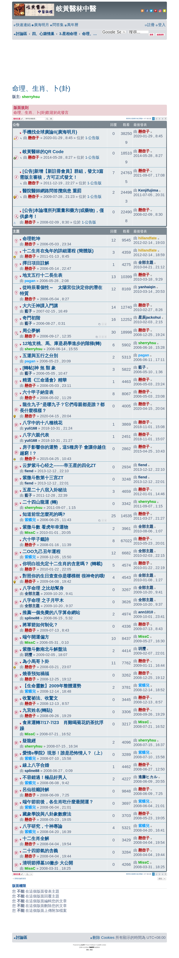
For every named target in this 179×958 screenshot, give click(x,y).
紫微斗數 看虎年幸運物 (45, 527)
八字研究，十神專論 (42, 826)
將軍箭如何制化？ (40, 624)
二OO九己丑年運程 (41, 551)
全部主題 (145, 262)
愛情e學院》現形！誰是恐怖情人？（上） (63, 752)
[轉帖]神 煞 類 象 (39, 367)
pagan (30, 281)
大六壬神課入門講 (40, 305)
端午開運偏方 (35, 637)
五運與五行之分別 (40, 355)
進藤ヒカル (147, 777)
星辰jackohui (149, 317)
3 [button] (159, 118)
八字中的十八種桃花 (42, 422)
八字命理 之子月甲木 (43, 600)
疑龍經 (29, 740)
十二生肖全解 (35, 838)
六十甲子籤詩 (35, 539)
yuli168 (31, 428)
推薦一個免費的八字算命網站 (51, 612)
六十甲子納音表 (37, 392)
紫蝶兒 (30, 520)
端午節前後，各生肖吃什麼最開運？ (57, 801)
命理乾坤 (35, 238)
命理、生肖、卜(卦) (41, 88)
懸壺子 (33, 138)
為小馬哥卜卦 (35, 661)
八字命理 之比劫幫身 (43, 588)
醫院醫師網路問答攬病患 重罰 (51, 190)
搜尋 (151, 34)
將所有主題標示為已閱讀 (134, 118)
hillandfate (147, 238)
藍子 (28, 311)
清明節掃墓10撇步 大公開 (47, 862)
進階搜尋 (160, 34)
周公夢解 (31, 330)
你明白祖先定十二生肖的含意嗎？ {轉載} (62, 563)
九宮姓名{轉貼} (37, 710)
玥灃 (28, 655)
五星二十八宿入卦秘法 (44, 489)
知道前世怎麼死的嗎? (43, 514)
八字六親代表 (35, 434)
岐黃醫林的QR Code (43, 151)
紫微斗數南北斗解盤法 (44, 649)
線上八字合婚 (35, 765)
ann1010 (145, 612)
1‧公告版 (92, 138)
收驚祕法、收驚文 (40, 698)
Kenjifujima (148, 190)
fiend (29, 471)
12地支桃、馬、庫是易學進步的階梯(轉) (61, 343)
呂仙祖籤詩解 (35, 789)
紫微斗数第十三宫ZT (42, 477)
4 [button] (162, 118)
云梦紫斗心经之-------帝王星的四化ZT (59, 465)
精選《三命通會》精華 (44, 380)
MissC (30, 532)
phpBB (82, 945)
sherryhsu (31, 97)
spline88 (32, 618)
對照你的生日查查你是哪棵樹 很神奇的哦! (63, 575)
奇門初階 (31, 317)
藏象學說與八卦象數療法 (46, 814)
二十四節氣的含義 (40, 850)
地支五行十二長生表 (42, 275)
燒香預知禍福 (35, 673)
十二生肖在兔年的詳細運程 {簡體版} (58, 250)
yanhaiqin (146, 287)
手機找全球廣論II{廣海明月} (49, 132)
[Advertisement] (89, 60)
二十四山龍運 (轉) (40, 502)
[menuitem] (40, 25)
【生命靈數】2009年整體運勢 (51, 685)
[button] (165, 118)
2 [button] (156, 118)
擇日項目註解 (35, 263)
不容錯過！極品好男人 (44, 777)
